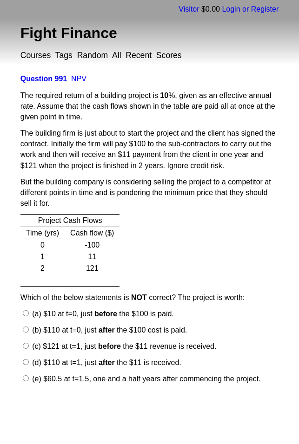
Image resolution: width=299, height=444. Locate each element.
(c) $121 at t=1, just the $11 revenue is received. (123, 346)
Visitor (189, 9)
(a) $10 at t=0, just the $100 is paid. (102, 314)
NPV (78, 79)
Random (92, 55)
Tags (64, 55)
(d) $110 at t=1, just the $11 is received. (105, 362)
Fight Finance (68, 33)
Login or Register (250, 9)
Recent (139, 55)
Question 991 (43, 79)
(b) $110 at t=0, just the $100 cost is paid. (108, 330)
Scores (169, 55)
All (116, 55)
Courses (35, 55)
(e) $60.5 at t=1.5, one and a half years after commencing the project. (145, 379)
